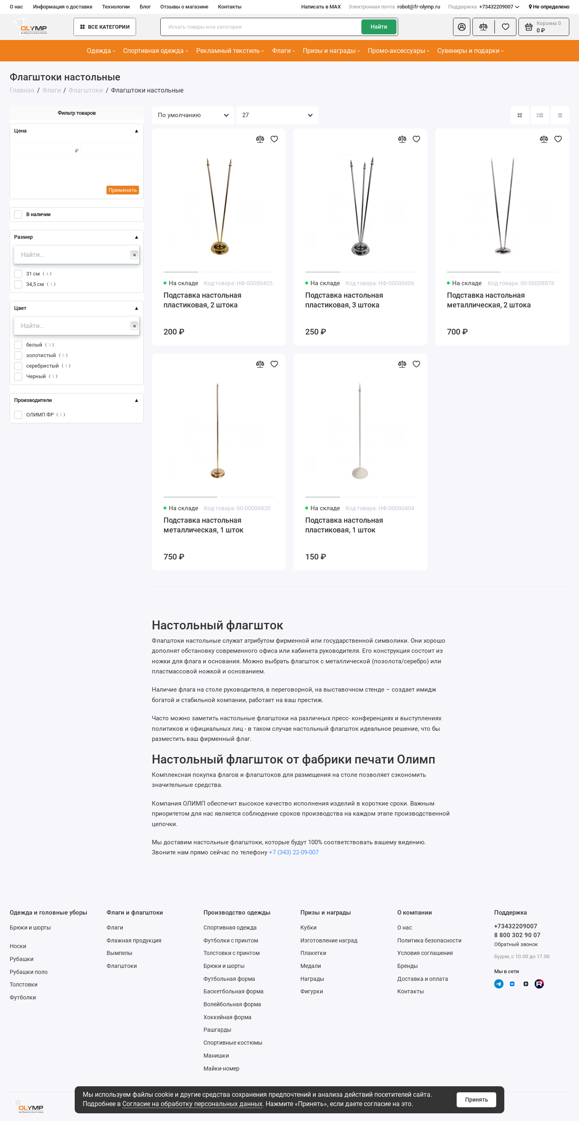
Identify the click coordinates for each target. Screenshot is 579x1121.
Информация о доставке (62, 7)
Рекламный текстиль (230, 51)
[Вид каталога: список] (540, 115)
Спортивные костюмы (232, 1042)
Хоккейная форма (227, 1017)
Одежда (101, 51)
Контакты (229, 7)
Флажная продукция (134, 940)
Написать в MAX (321, 7)
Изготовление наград (328, 940)
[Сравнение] (483, 27)
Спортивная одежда (155, 51)
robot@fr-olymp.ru (394, 7)
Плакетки (313, 953)
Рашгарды (217, 1029)
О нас (16, 7)
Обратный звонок (516, 944)
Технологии (116, 7)
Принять (476, 1099)
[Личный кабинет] (461, 27)
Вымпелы (119, 953)
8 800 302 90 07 (517, 935)
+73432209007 (483, 7)
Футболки (23, 997)
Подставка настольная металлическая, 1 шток (203, 525)
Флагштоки (122, 966)
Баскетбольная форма (233, 991)
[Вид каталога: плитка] (520, 115)
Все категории (105, 27)
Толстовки (24, 984)
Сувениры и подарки (470, 51)
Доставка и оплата (422, 979)
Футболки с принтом (230, 940)
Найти (379, 26)
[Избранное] (505, 27)
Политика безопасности (429, 940)
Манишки (216, 1055)
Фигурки (311, 991)
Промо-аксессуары (399, 51)
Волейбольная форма (232, 1004)
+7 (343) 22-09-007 (294, 852)
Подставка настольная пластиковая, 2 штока (202, 300)
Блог (145, 7)
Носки (18, 946)
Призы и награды (331, 51)
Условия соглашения (425, 953)
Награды (312, 979)
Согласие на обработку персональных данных (192, 1104)
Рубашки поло (29, 972)
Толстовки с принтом (231, 953)
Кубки (308, 927)
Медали (310, 966)
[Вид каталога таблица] (560, 115)
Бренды (407, 966)
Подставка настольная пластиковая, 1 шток (344, 525)
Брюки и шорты (30, 927)
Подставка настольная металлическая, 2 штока (489, 300)
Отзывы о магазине (184, 7)
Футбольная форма (229, 979)
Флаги (283, 51)
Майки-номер (221, 1068)
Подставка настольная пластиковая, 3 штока (344, 300)
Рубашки (22, 959)
